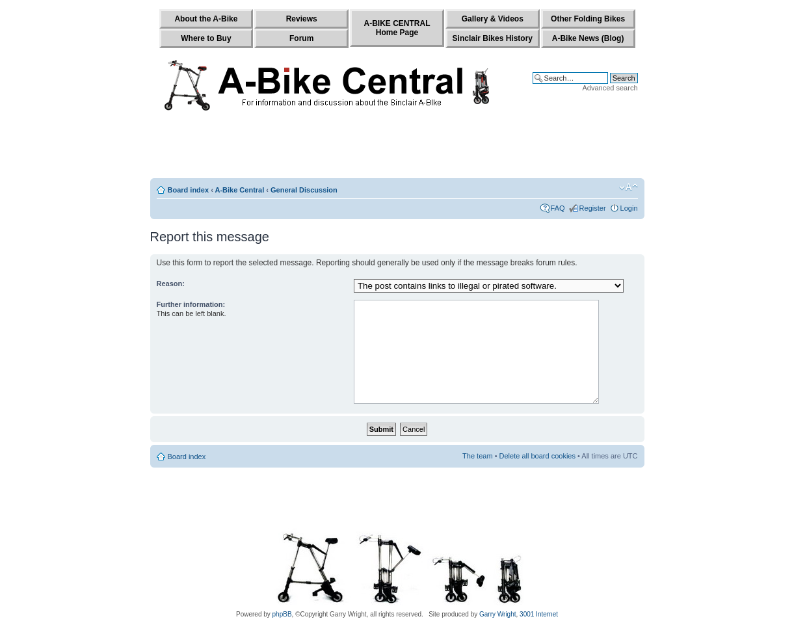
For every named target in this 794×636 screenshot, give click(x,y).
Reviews (301, 18)
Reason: (171, 283)
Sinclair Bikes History (493, 38)
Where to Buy (206, 38)
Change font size (628, 187)
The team (477, 456)
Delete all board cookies (537, 456)
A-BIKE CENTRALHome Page (397, 28)
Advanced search (610, 88)
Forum (301, 38)
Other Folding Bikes (588, 18)
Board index (188, 190)
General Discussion (304, 190)
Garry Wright (497, 614)
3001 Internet (539, 614)
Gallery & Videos (492, 18)
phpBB (282, 614)
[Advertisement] (397, 147)
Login (629, 208)
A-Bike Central (239, 190)
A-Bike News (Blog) (588, 38)
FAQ (558, 208)
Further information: (191, 304)
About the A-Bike (205, 18)
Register (592, 208)
